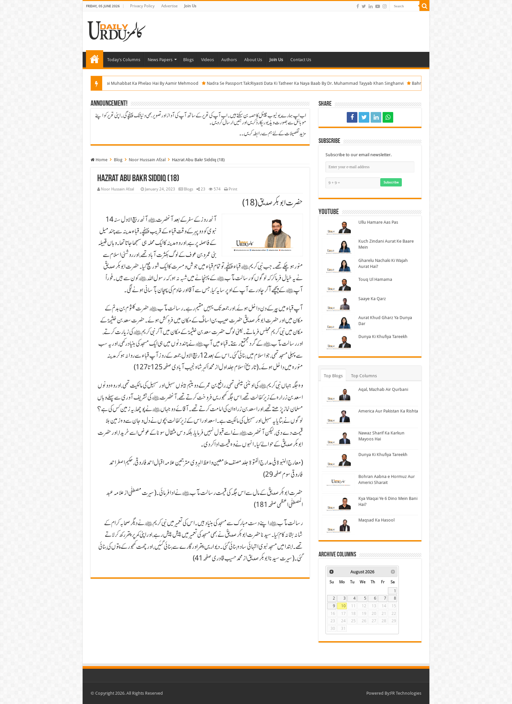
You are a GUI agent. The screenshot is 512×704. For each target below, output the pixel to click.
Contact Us (300, 59)
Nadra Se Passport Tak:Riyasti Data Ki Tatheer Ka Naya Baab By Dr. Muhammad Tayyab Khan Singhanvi (316, 83)
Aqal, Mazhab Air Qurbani (383, 389)
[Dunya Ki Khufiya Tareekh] (338, 342)
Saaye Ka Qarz (372, 298)
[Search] (424, 6)
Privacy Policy (142, 6)
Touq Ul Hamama (375, 279)
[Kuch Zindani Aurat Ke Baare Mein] (338, 247)
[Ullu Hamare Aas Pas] (338, 228)
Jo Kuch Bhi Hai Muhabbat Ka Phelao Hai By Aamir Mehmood (151, 83)
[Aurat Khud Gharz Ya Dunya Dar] (338, 323)
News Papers (160, 59)
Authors (229, 59)
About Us (253, 59)
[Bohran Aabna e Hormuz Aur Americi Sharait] (338, 482)
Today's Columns (123, 59)
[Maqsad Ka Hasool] (338, 525)
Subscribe (391, 182)
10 (343, 606)
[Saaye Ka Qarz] (338, 304)
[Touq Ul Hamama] (338, 285)
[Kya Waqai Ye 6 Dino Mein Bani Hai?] (338, 504)
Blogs (188, 59)
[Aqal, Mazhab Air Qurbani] (338, 395)
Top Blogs (333, 375)
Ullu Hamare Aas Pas (378, 222)
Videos (207, 59)
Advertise (169, 6)
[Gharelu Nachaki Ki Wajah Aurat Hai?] (338, 266)
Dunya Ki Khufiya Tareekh (382, 336)
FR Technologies (405, 693)
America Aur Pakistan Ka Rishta (388, 411)
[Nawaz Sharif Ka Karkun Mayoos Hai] (338, 438)
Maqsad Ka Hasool (376, 520)
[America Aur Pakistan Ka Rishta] (338, 416)
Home (94, 58)
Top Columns (364, 375)
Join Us (190, 6)
